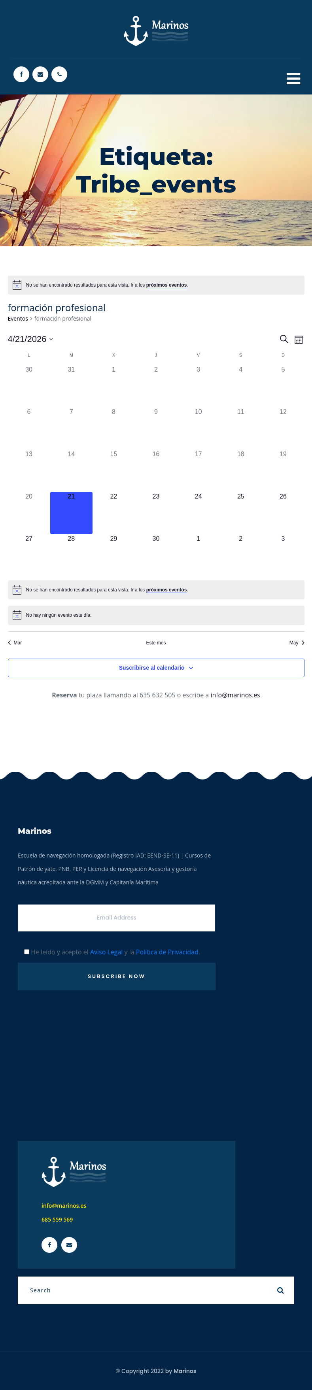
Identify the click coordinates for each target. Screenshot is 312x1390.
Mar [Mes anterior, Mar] (15, 643)
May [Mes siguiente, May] (296, 643)
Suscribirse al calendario (152, 668)
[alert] (156, 285)
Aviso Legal (106, 952)
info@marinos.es (235, 695)
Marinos (185, 1371)
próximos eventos (166, 285)
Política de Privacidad (167, 952)
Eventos (18, 318)
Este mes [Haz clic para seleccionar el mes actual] (156, 643)
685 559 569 (57, 1219)
